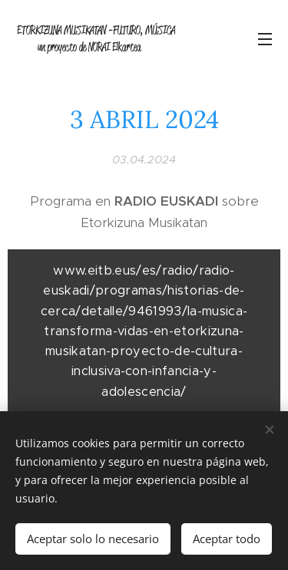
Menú (265, 39)
